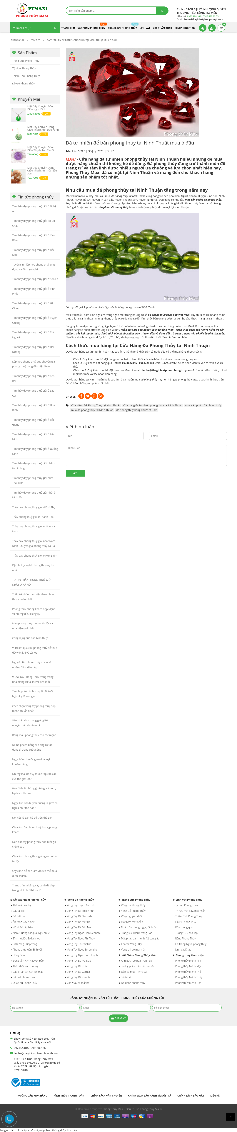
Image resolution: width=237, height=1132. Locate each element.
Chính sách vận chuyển (106, 1095)
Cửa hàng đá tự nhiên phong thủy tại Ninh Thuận (152, 405)
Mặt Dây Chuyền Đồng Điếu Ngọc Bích (40, 108)
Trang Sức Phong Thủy (25, 60)
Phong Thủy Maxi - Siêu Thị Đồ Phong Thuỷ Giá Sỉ (132, 1109)
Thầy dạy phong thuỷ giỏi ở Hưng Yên (34, 555)
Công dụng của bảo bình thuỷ (30, 638)
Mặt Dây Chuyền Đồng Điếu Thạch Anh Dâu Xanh (43, 128)
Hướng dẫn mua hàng (32, 1095)
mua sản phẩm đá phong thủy (203, 405)
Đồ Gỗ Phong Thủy (23, 83)
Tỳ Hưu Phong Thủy (24, 68)
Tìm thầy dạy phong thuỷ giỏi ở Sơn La (35, 279)
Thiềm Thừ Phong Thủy (26, 75)
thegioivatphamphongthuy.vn (178, 359)
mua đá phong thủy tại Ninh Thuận (92, 410)
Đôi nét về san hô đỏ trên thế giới (32, 817)
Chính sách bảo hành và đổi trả (149, 1095)
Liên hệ (215, 1095)
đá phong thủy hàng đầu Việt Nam (136, 410)
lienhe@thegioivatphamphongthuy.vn (36, 1053)
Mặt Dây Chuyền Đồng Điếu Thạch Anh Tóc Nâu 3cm (42, 170)
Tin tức (111, 151)
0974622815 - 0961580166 (30, 1048)
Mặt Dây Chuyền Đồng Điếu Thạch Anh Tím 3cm (42, 148)
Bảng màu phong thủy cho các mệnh (34, 735)
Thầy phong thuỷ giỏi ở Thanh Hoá (33, 517)
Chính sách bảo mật (190, 1095)
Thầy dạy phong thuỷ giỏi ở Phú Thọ (33, 507)
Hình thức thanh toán (69, 1095)
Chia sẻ (71, 396)
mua (125, 196)
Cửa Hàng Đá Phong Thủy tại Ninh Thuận (96, 405)
